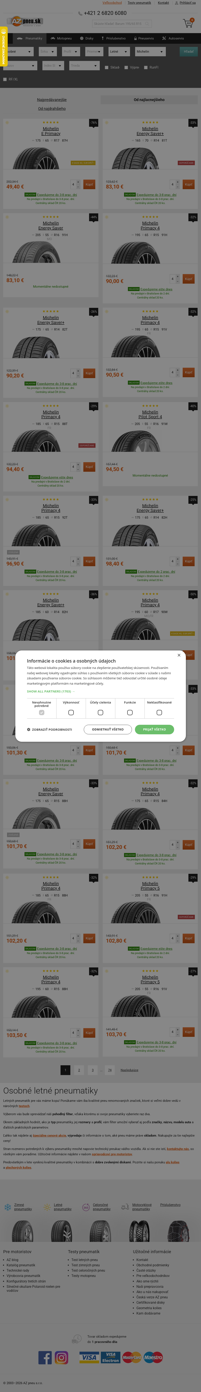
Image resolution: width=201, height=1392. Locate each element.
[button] (100, 691)
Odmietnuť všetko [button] (108, 729)
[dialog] (100, 696)
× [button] (179, 655)
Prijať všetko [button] (154, 729)
